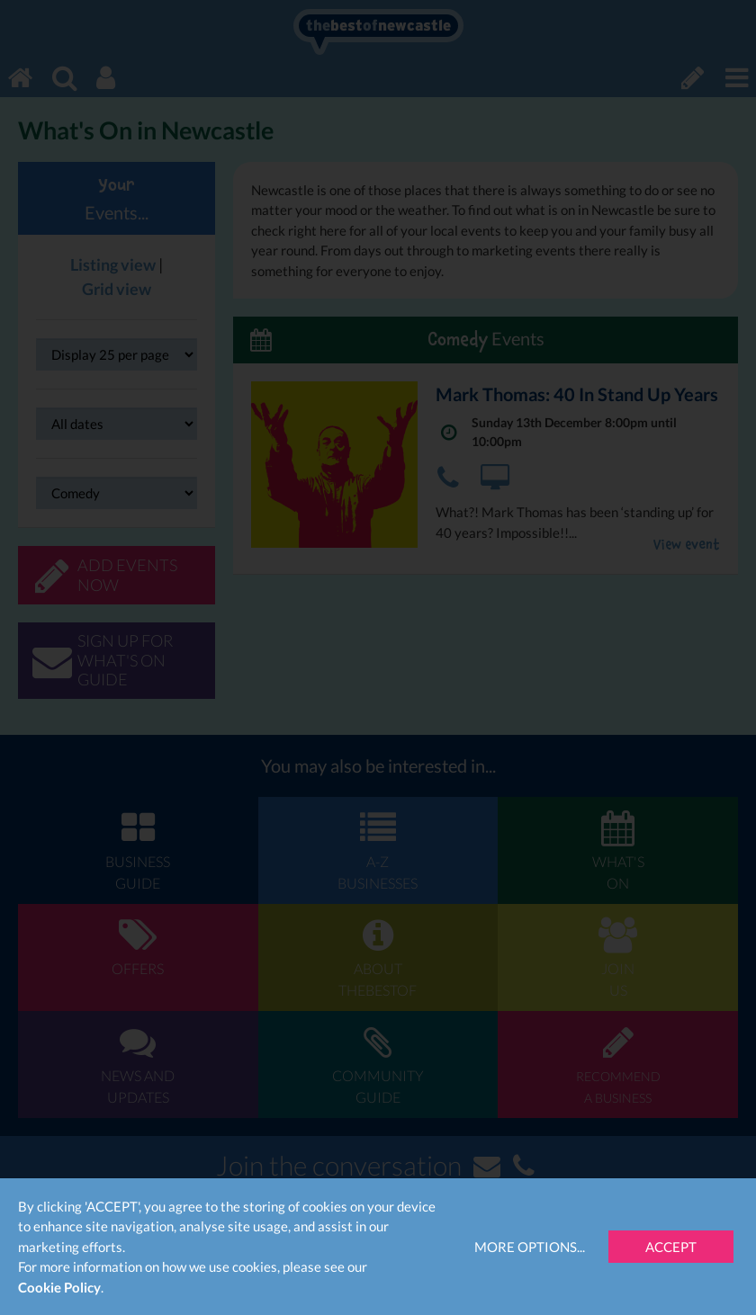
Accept (671, 1247)
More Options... (529, 1247)
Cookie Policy (59, 1287)
